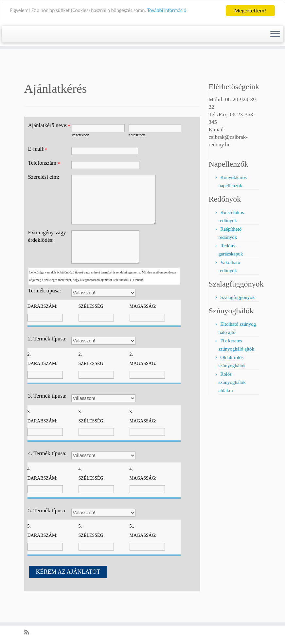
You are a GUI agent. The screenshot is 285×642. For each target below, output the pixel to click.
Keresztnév (137, 157)
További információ (182, 10)
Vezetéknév (80, 157)
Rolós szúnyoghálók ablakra (232, 404)
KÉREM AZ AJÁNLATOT (68, 593)
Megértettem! (250, 10)
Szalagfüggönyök (237, 319)
